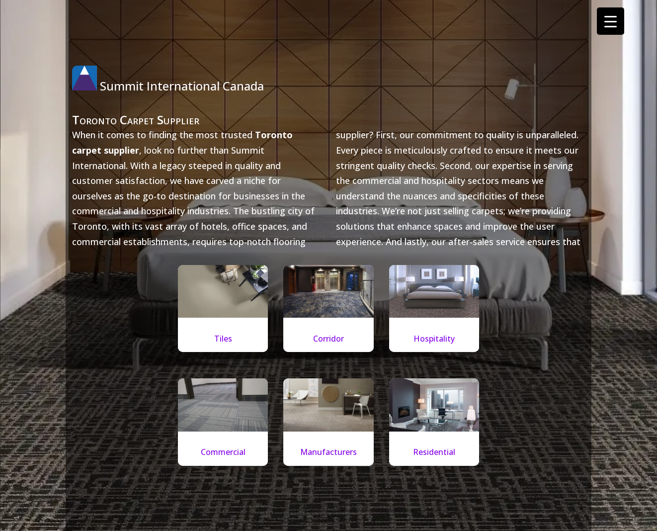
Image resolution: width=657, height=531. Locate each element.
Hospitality (434, 338)
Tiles (223, 338)
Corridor (328, 338)
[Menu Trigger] (610, 21)
